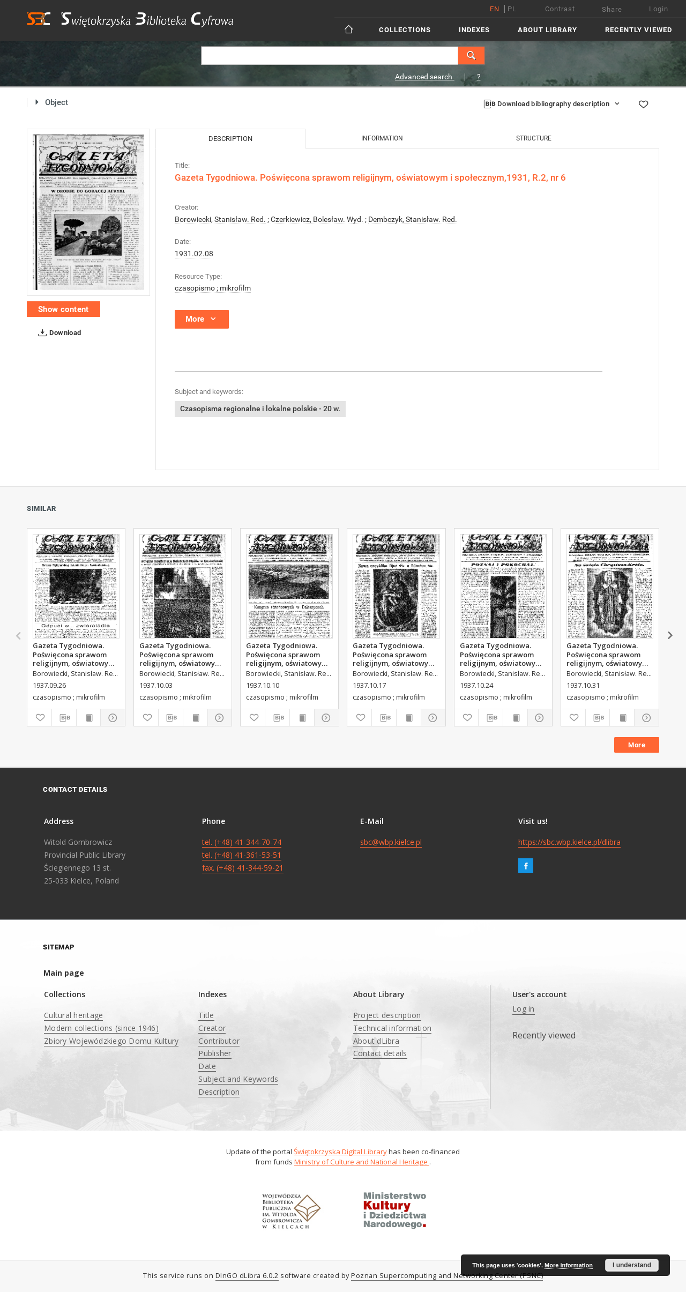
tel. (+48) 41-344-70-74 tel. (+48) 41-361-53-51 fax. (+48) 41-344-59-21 (243, 855)
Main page (63, 973)
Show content (63, 309)
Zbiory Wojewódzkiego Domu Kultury (111, 1041)
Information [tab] (382, 138)
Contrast (560, 9)
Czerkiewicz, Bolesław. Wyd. (317, 219)
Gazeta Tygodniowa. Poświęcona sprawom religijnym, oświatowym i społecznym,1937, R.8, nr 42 (395, 654)
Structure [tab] (533, 138)
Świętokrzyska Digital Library (340, 1151)
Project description (387, 1015)
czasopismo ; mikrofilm (213, 288)
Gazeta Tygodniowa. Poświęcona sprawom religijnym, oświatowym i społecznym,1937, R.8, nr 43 (503, 654)
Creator (212, 1028)
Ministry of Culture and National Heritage (361, 1162)
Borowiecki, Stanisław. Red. (220, 219)
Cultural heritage (73, 1015)
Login (658, 9)
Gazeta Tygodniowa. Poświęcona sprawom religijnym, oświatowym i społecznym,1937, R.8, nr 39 (75, 654)
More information (569, 1265)
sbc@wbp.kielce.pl (391, 842)
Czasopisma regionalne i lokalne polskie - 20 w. (260, 408)
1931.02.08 (194, 253)
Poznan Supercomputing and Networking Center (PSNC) (447, 1275)
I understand (632, 1265)
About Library (547, 30)
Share (612, 9)
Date (207, 1066)
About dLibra (376, 1041)
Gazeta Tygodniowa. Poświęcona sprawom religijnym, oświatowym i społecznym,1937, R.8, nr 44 (609, 654)
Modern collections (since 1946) (101, 1028)
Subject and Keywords (238, 1079)
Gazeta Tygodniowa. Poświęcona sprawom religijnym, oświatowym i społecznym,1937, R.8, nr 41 (289, 654)
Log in (523, 1009)
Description (219, 1092)
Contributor (219, 1041)
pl (512, 9)
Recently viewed (638, 30)
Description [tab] (230, 139)
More (636, 745)
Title (206, 1015)
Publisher (214, 1053)
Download (57, 333)
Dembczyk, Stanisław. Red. (412, 219)
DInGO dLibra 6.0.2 (247, 1275)
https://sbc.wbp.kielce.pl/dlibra (569, 842)
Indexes (474, 30)
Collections (405, 30)
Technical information (392, 1028)
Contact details (380, 1053)
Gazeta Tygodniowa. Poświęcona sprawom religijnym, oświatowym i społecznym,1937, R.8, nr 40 (182, 654)
